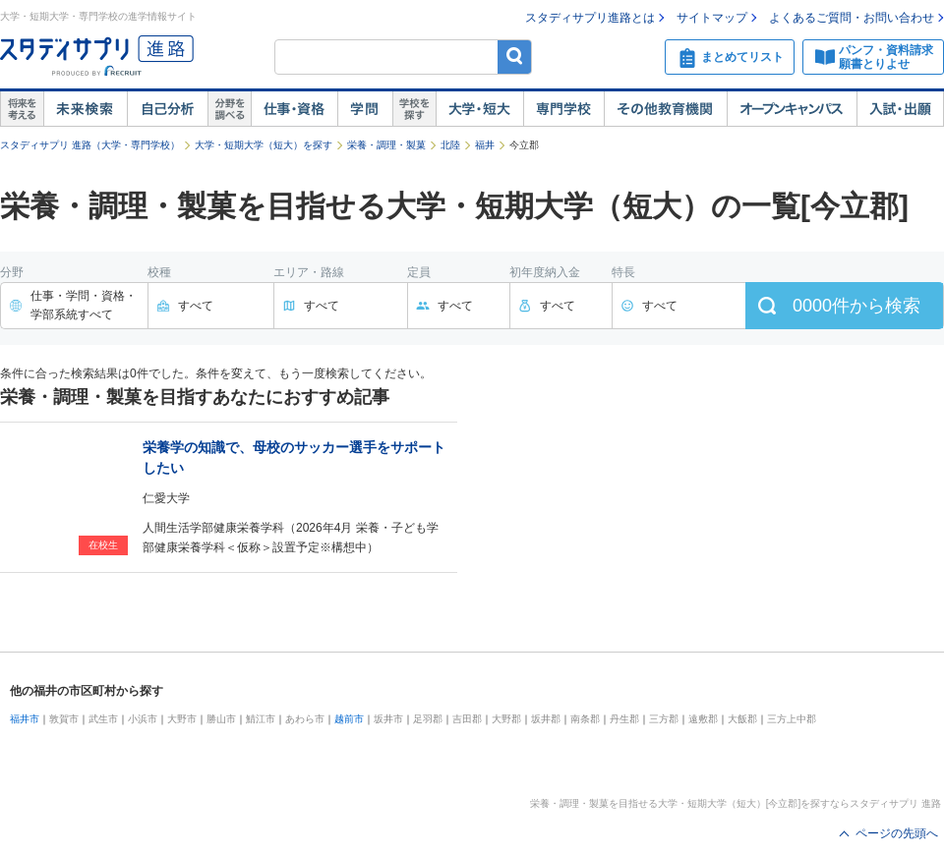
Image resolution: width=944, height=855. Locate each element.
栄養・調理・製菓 (386, 145)
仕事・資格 (294, 109)
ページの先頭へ (897, 833)
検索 (515, 56)
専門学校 (563, 109)
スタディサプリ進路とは (590, 18)
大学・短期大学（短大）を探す (263, 145)
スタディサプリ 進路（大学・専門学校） (90, 145)
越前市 (349, 718)
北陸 (450, 145)
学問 (364, 109)
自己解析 (167, 109)
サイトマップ (712, 18)
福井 (485, 145)
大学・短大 (479, 109)
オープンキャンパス (791, 109)
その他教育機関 (665, 109)
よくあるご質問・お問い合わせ (851, 18)
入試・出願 (900, 109)
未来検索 (85, 109)
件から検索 (856, 305)
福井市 (24, 718)
